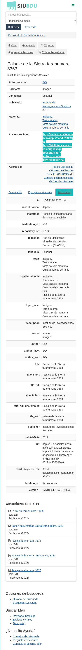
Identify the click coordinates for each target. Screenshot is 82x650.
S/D (45, 82)
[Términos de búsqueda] (41, 15)
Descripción (15, 192)
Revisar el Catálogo (24, 615)
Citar (14, 45)
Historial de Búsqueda (25, 599)
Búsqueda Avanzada (24, 602)
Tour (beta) (19, 623)
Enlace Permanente (53, 52)
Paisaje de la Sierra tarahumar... (26, 35)
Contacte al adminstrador (27, 643)
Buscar (13, 27)
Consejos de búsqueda (26, 636)
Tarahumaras (50, 120)
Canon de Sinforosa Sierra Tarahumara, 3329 (37, 525)
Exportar (49, 45)
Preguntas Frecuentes (25, 640)
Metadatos (64, 192)
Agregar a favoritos (22, 52)
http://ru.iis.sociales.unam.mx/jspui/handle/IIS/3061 (58, 138)
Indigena (48, 116)
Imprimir (30, 45)
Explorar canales (22, 619)
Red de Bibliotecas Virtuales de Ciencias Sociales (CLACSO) (60, 170)
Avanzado (30, 27)
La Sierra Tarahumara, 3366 (27, 511)
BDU (10, 6)
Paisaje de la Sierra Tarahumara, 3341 (33, 555)
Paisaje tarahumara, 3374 (26, 540)
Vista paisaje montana (55, 123)
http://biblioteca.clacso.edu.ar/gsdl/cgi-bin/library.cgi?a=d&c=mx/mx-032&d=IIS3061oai (57, 152)
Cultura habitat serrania (56, 127)
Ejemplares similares (40, 192)
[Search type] (41, 21)
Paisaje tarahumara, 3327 (26, 570)
